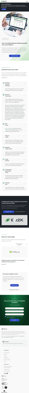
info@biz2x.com (7, 369)
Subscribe (14, 320)
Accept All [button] (4, 9)
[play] (14, 220)
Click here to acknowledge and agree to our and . (15, 317)
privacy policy (3, 7)
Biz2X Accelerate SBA (9, 128)
